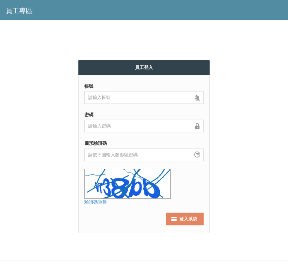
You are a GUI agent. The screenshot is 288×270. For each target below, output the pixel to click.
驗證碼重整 (95, 202)
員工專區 (19, 11)
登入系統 (184, 219)
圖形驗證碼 (95, 143)
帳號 (88, 86)
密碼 (88, 114)
